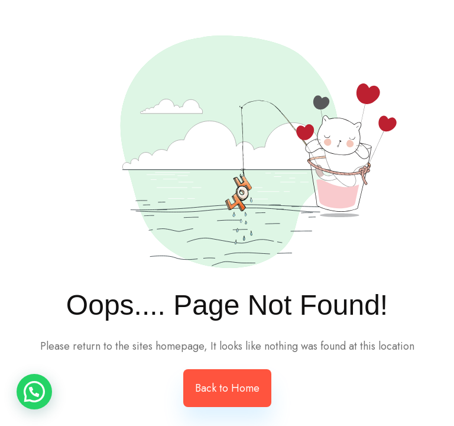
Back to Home (227, 388)
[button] (34, 391)
